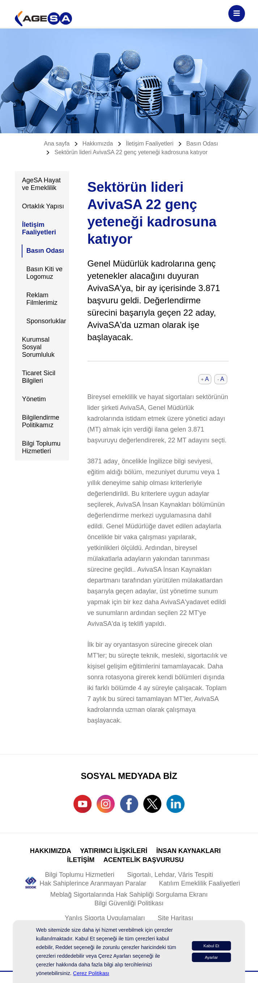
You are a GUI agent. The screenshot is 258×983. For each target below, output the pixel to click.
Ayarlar (211, 957)
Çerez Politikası (91, 973)
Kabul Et (211, 946)
